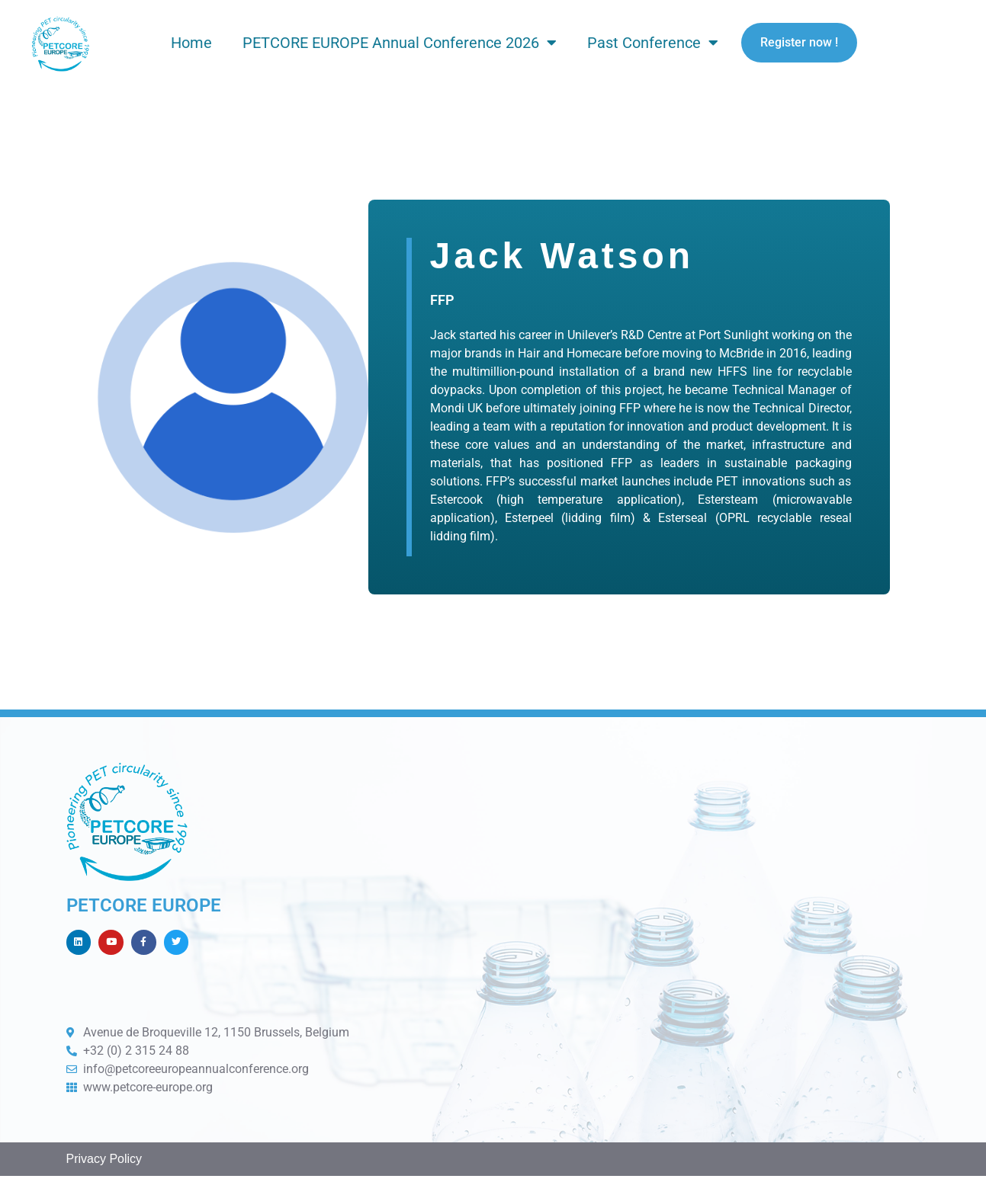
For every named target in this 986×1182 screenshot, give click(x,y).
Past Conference (652, 42)
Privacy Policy (104, 1165)
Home (191, 43)
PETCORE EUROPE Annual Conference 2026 (399, 42)
